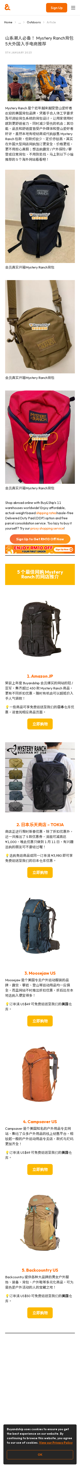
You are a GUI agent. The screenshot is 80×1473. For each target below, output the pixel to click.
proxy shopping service (47, 528)
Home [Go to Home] (8, 22)
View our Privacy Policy (56, 1443)
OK (40, 1455)
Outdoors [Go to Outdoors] (34, 22)
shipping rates (46, 513)
